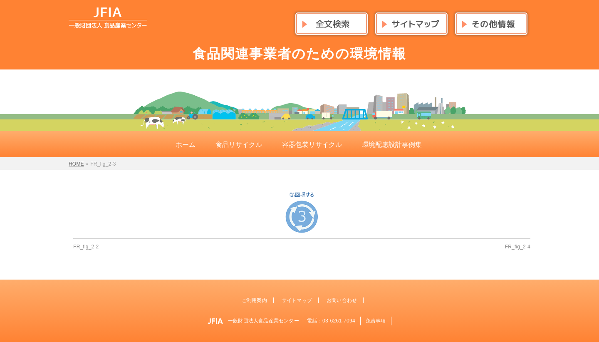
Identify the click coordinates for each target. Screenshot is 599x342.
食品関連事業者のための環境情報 (299, 53)
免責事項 (376, 321)
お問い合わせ (342, 300)
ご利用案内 (254, 300)
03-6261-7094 (338, 321)
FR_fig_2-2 (86, 247)
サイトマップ (297, 300)
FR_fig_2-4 (517, 247)
